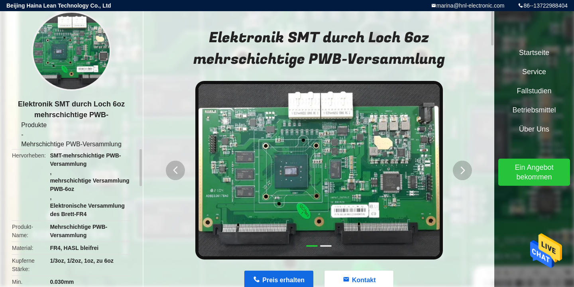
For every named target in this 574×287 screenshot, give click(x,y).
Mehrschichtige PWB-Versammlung (71, 144)
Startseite (534, 53)
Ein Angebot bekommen (534, 172)
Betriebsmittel (534, 110)
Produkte (34, 125)
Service (534, 72)
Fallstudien (534, 91)
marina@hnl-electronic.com (470, 5)
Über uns (534, 129)
